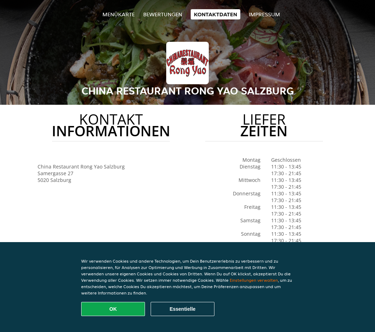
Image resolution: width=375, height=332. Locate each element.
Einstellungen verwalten (254, 280)
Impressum (264, 14)
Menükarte (118, 14)
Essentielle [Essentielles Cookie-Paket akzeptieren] (182, 309)
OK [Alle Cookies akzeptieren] (113, 309)
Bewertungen (162, 14)
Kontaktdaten (215, 14)
